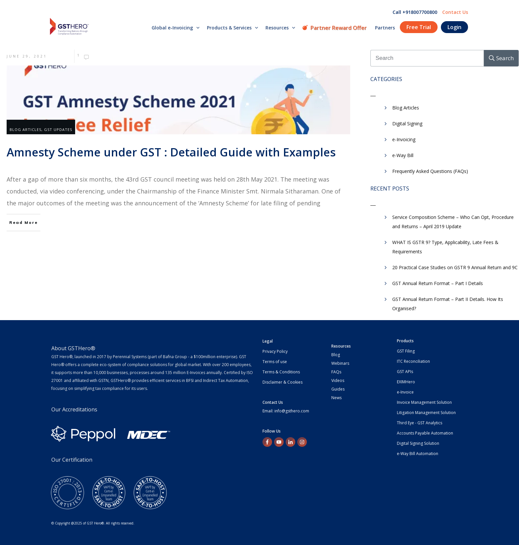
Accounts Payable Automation (425, 433)
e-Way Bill (402, 155)
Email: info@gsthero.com (285, 411)
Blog (335, 354)
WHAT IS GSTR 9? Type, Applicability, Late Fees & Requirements (445, 247)
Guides (338, 389)
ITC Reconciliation (413, 361)
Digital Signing (407, 123)
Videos (337, 380)
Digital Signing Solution (418, 443)
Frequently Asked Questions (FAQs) (430, 171)
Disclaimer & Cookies (282, 382)
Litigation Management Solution (426, 412)
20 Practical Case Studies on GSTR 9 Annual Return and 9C (455, 267)
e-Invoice (405, 392)
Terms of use (274, 361)
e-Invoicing (403, 139)
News (336, 397)
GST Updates (58, 129)
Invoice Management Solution (424, 402)
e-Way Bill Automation (417, 453)
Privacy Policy (275, 351)
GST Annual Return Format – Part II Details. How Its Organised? (447, 304)
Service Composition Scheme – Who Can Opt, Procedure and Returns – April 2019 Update (453, 222)
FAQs (336, 372)
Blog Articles (25, 129)
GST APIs (405, 371)
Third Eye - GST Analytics (419, 423)
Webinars (340, 363)
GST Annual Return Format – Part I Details (437, 283)
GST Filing (406, 351)
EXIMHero (406, 382)
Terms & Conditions (281, 372)
